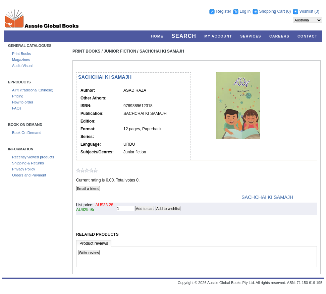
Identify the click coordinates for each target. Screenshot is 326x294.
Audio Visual (22, 66)
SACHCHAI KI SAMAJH (162, 51)
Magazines (21, 60)
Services (250, 36)
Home (157, 36)
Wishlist (306, 11)
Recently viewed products (33, 157)
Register (223, 11)
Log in (245, 11)
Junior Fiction (120, 51)
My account (218, 36)
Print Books (21, 54)
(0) (288, 11)
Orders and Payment (29, 175)
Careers (279, 36)
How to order (22, 102)
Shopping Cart (272, 11)
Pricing (17, 96)
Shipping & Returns (28, 163)
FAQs (16, 108)
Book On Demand (26, 133)
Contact (307, 36)
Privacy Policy (23, 169)
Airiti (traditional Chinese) (32, 90)
